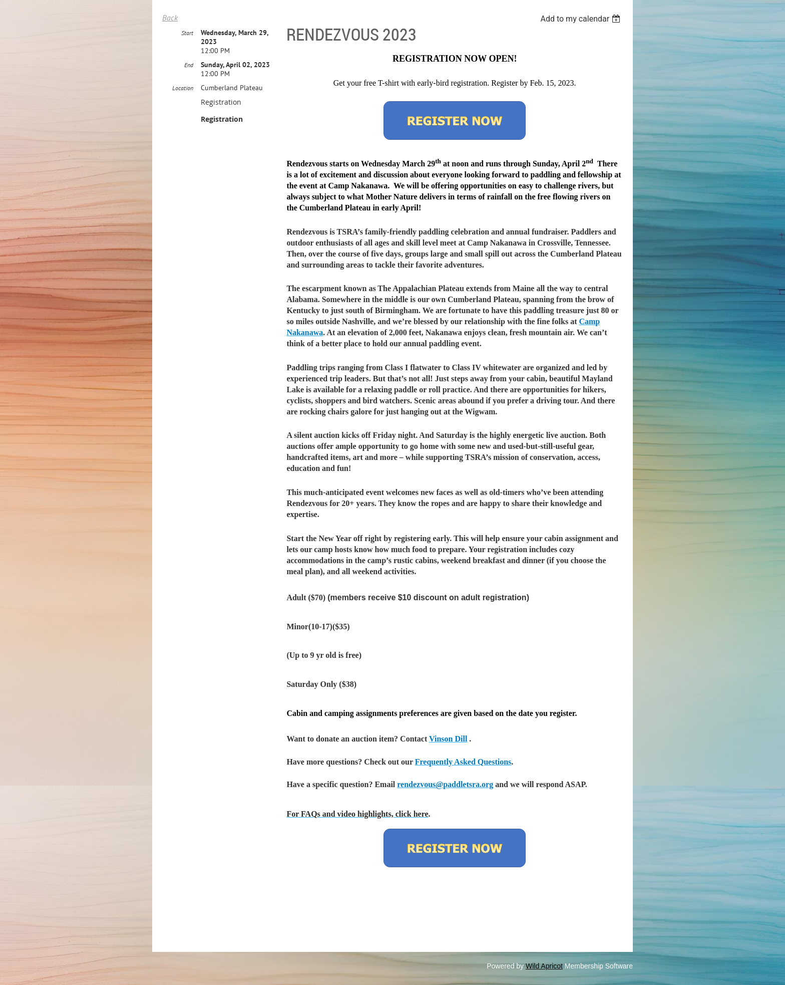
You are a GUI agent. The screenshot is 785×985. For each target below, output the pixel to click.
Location (182, 88)
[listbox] (581, 19)
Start (187, 33)
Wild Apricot (544, 966)
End (188, 65)
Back (170, 18)
